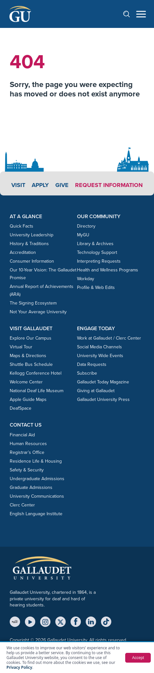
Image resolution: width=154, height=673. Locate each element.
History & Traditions (29, 243)
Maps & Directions (28, 355)
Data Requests (91, 364)
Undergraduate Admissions (37, 478)
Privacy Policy (19, 667)
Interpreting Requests (99, 261)
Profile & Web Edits (96, 287)
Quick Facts (21, 226)
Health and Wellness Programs (107, 270)
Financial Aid (22, 434)
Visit (18, 185)
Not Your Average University (38, 311)
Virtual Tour (21, 346)
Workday (85, 278)
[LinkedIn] (91, 622)
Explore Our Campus (30, 338)
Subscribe (87, 373)
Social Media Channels (99, 346)
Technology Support (97, 252)
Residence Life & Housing (36, 461)
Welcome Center (26, 382)
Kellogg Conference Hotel (35, 373)
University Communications (37, 496)
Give (62, 185)
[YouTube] (30, 622)
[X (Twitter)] (60, 622)
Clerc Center (22, 505)
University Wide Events (100, 355)
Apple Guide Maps (28, 399)
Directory (86, 226)
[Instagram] (45, 622)
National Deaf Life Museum (36, 390)
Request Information (109, 185)
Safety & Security (27, 470)
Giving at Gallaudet (96, 390)
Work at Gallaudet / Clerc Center (109, 338)
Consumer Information (32, 261)
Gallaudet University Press (103, 399)
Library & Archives (95, 243)
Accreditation (23, 252)
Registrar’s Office (27, 452)
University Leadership (31, 234)
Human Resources (28, 443)
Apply (40, 185)
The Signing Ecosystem (33, 303)
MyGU (83, 234)
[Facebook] (76, 622)
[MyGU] (15, 622)
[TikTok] (106, 622)
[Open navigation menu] (141, 14)
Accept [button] (138, 657)
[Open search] (129, 13)
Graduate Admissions (31, 487)
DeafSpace (20, 408)
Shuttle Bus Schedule (31, 364)
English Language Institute (36, 513)
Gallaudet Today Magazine (103, 382)
